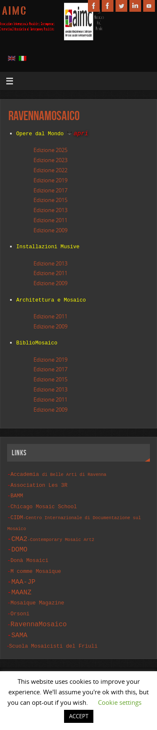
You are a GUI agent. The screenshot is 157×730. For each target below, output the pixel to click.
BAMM (16, 491)
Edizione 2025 (50, 149)
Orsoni (19, 604)
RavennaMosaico (38, 614)
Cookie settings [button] (120, 702)
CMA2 (52, 532)
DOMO (19, 542)
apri (81, 133)
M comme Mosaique (35, 563)
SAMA (19, 624)
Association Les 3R (38, 481)
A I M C (14, 11)
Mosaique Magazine (37, 594)
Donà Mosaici (29, 553)
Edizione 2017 (50, 190)
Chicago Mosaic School (43, 501)
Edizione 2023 (50, 159)
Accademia (58, 471)
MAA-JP (23, 573)
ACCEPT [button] (78, 716)
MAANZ (21, 583)
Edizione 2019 (50, 180)
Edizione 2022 (50, 169)
